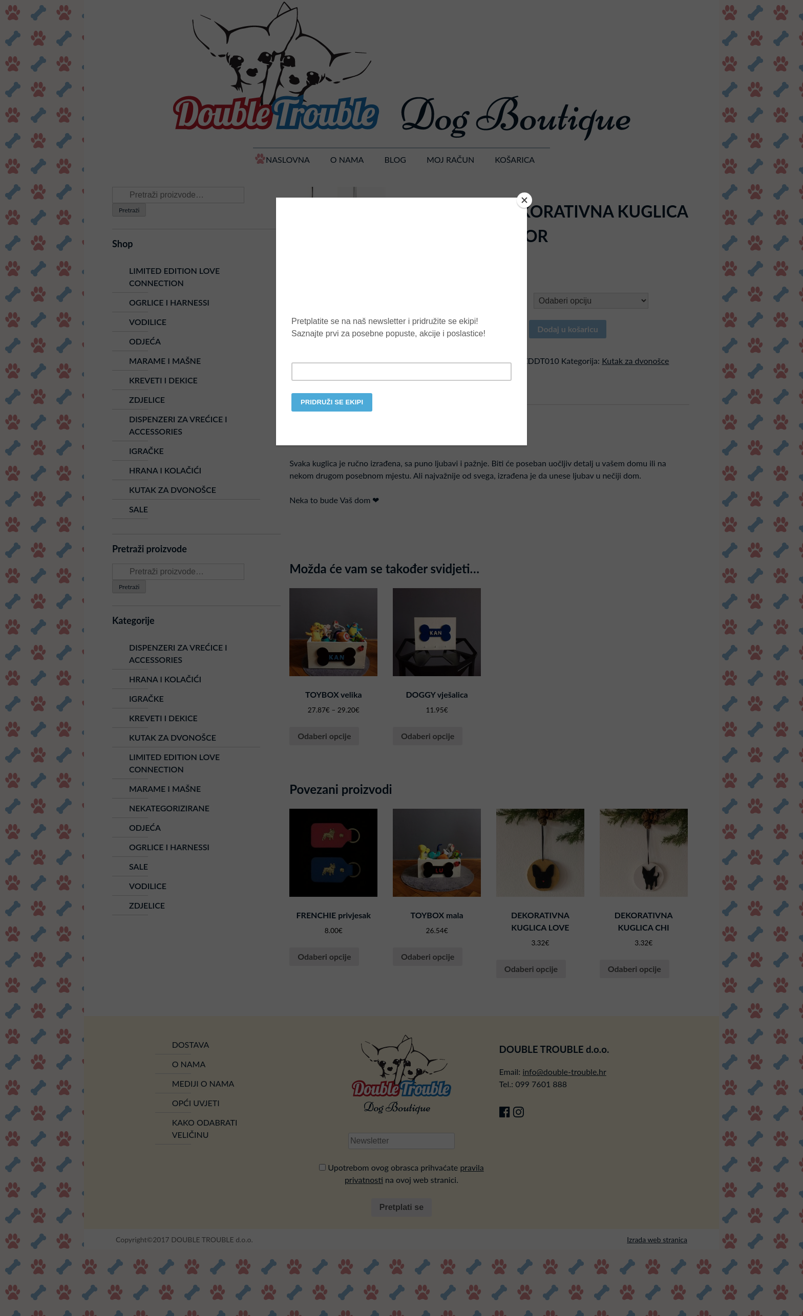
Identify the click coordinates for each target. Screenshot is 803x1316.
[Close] (524, 200)
